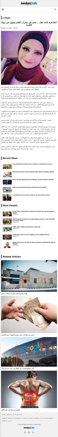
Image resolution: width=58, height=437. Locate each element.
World (31, 418)
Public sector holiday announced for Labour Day (26, 227)
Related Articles (12, 256)
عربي (8, 421)
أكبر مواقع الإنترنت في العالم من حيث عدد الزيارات (17, 368)
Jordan (4, 418)
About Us (9, 414)
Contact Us (17, 414)
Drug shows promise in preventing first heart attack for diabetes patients (33, 171)
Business (10, 418)
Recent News (10, 158)
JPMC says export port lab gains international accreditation (30, 187)
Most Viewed (10, 205)
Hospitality (18, 418)
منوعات (6, 17)
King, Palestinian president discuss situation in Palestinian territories (32, 164)
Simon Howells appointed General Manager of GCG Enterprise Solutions (33, 179)
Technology (48, 418)
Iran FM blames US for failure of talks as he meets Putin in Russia (31, 195)
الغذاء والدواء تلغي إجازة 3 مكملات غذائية (14, 293)
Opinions (36, 418)
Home (3, 414)
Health (4, 421)
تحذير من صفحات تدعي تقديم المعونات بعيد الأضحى (17, 335)
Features (24, 418)
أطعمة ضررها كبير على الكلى (10, 410)
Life (42, 418)
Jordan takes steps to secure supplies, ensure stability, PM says (31, 234)
